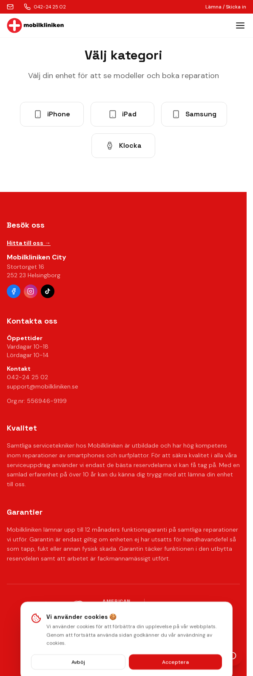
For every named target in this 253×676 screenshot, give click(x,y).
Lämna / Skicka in (225, 7)
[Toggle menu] (240, 25)
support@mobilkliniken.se (42, 386)
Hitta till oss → (29, 243)
